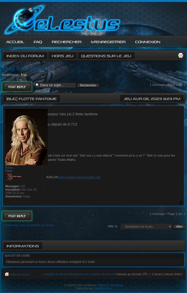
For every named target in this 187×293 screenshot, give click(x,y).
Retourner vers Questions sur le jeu (29, 225)
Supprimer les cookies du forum (92, 274)
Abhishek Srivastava (110, 285)
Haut (180, 202)
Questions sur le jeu (106, 55)
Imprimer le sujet (180, 55)
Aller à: (113, 226)
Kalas (9, 167)
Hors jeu (62, 55)
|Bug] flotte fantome (26, 68)
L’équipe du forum (55, 274)
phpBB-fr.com (103, 288)
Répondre (17, 86)
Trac (24, 74)
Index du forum (25, 55)
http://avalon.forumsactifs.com (79, 177)
